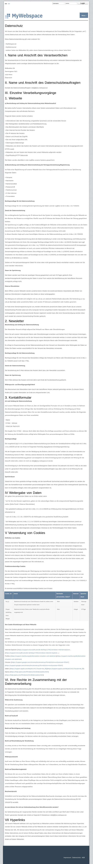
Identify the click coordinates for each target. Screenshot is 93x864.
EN (6, 4)
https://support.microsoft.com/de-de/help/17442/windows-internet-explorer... (44, 650)
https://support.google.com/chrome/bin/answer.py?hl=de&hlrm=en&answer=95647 (33, 665)
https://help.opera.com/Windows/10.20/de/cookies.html (24, 675)
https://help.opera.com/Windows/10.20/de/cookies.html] (29, 672)
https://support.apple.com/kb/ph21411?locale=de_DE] (28, 669)
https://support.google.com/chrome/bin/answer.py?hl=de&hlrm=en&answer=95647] (40, 662)
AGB (83, 857)
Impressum (67, 857)
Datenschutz (76, 857)
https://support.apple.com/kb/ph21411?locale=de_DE (65, 669)
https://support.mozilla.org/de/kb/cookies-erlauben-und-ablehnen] (34, 656)
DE (9, 4)
